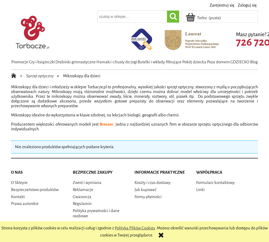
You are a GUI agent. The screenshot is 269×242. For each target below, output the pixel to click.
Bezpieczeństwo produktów (35, 189)
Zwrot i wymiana (87, 182)
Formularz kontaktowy (215, 182)
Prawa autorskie (25, 203)
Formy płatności (148, 196)
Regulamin (82, 203)
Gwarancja (82, 196)
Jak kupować (145, 189)
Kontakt (18, 196)
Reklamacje (83, 189)
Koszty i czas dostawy (152, 182)
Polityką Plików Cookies (135, 228)
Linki (200, 189)
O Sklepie (19, 182)
